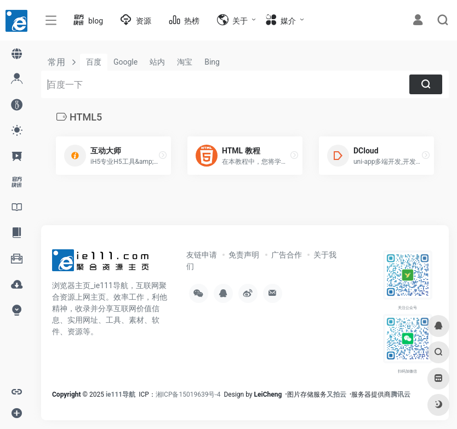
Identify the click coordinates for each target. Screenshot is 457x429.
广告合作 (286, 254)
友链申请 (201, 254)
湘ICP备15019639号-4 (188, 394)
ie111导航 (120, 394)
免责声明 (244, 254)
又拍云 (336, 394)
